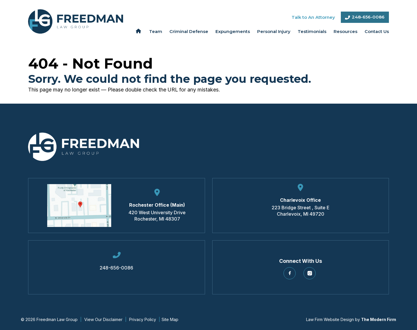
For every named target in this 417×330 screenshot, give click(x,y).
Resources (345, 31)
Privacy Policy (142, 319)
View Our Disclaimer (103, 319)
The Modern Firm (378, 319)
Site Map (170, 319)
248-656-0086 (368, 17)
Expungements (232, 31)
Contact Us (377, 31)
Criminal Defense (188, 31)
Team (155, 31)
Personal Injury (273, 31)
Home (138, 31)
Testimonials (312, 31)
